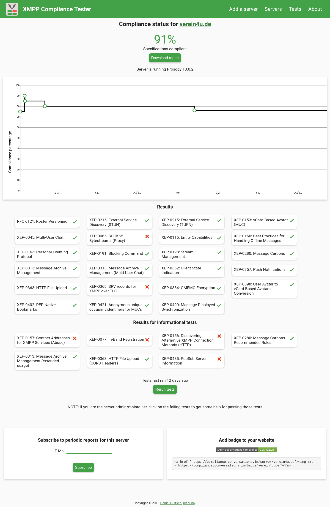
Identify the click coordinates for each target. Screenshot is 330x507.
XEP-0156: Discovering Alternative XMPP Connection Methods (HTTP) (192, 340)
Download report (165, 58)
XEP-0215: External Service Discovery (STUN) (119, 222)
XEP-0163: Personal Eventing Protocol (47, 254)
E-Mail (60, 451)
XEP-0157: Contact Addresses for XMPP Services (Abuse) (47, 340)
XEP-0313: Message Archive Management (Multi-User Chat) (119, 270)
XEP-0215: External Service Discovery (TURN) (192, 222)
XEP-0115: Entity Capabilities (192, 238)
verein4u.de (195, 24)
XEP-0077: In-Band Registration (119, 340)
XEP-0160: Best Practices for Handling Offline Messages (264, 238)
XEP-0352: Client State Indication (192, 270)
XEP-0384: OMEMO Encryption (192, 288)
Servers (273, 9)
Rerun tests (165, 389)
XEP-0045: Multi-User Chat (47, 238)
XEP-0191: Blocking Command (119, 254)
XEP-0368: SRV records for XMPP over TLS (119, 288)
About (315, 9)
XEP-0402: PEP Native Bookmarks (47, 307)
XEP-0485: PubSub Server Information (192, 360)
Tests (295, 9)
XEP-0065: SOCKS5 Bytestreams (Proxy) (119, 238)
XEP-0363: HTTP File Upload (47, 288)
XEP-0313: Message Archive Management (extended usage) (47, 361)
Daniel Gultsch (171, 503)
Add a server (243, 9)
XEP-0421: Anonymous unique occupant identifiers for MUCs (119, 307)
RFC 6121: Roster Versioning (47, 222)
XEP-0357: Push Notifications (264, 270)
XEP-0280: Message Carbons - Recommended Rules (264, 340)
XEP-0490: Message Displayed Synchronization (192, 307)
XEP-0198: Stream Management (192, 254)
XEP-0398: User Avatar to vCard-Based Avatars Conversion (264, 289)
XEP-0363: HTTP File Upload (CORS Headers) (119, 360)
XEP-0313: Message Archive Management (47, 270)
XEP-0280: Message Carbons (264, 254)
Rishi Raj (189, 503)
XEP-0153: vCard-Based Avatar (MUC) (264, 222)
